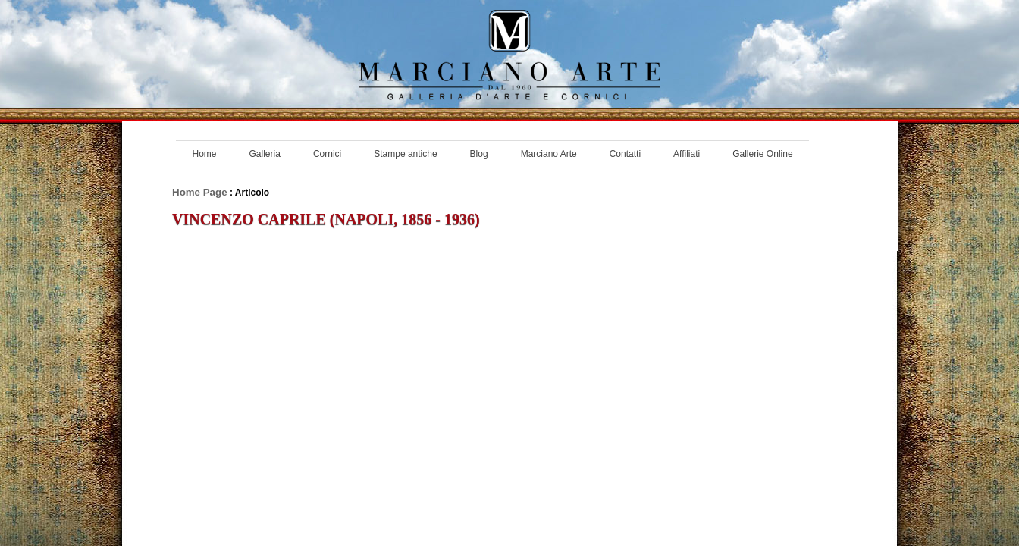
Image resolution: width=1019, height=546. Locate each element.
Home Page (199, 192)
